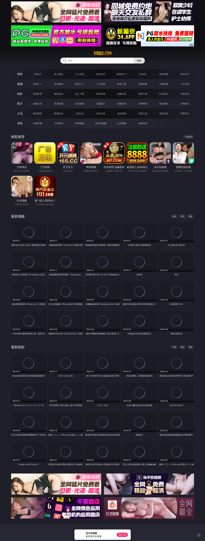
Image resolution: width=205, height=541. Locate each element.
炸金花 (142, 74)
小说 (20, 113)
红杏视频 (121, 123)
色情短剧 (142, 123)
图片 (20, 103)
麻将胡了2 (122, 74)
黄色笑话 (163, 113)
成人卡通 (79, 93)
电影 (20, 94)
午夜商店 (58, 123)
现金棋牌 (163, 74)
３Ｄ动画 (100, 83)
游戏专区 (100, 74)
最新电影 (18, 347)
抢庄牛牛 (184, 74)
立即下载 (122, 534)
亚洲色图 (58, 103)
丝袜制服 (142, 83)
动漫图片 (100, 103)
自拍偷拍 (58, 83)
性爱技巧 (184, 113)
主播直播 (163, 83)
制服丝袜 (121, 93)
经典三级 (142, 93)
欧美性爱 (100, 93)
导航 (20, 123)
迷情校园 (121, 113)
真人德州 (58, 74)
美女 (174, 216)
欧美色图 (79, 103)
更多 (191, 216)
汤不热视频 (100, 123)
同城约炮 (37, 123)
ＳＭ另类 (184, 83)
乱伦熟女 (163, 93)
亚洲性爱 (37, 93)
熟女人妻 (121, 83)
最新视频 (18, 216)
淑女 (182, 347)
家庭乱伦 (58, 113)
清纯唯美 (142, 103)
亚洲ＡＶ (37, 83)
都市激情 (37, 113)
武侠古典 (100, 113)
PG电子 (37, 74)
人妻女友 (79, 113)
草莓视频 (79, 123)
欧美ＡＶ (79, 83)
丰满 (174, 347)
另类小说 (142, 113)
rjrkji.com (103, 53)
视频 (20, 84)
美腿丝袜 (121, 103)
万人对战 (79, 74)
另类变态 (184, 93)
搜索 (139, 60)
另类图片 (184, 103)
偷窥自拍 (37, 103)
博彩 (20, 74)
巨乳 (182, 216)
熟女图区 (163, 103)
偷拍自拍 (58, 93)
